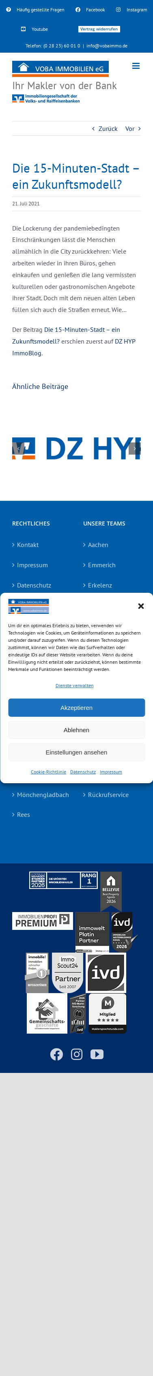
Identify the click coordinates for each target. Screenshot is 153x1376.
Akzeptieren (76, 707)
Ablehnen (76, 729)
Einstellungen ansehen (77, 752)
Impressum (111, 772)
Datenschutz (83, 772)
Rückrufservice (108, 795)
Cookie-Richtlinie (48, 772)
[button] (141, 606)
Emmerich (102, 565)
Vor (129, 128)
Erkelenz (100, 585)
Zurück (108, 128)
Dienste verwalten (75, 685)
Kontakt (28, 545)
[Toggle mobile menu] (136, 66)
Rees (23, 814)
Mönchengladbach (41, 795)
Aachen (98, 545)
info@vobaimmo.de (106, 46)
